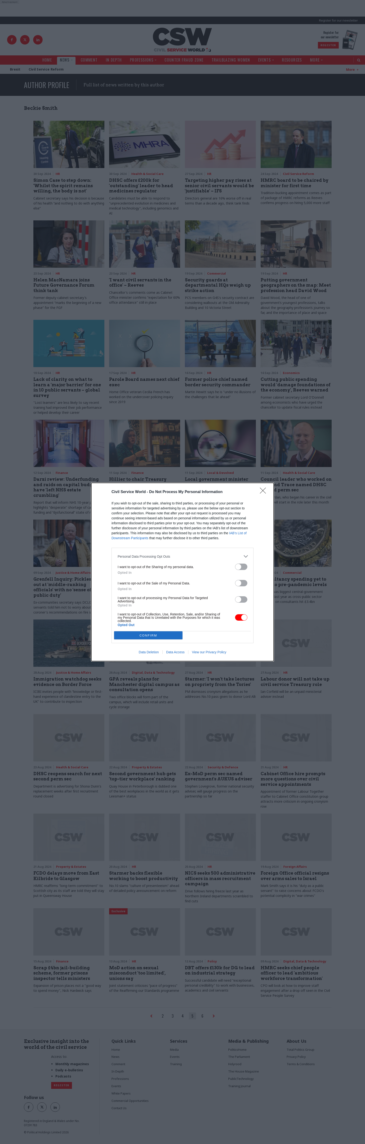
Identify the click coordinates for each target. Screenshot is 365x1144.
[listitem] (182, 556)
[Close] (264, 492)
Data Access (175, 652)
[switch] (241, 567)
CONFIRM (148, 635)
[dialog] (182, 572)
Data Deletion (149, 652)
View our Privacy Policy (209, 652)
